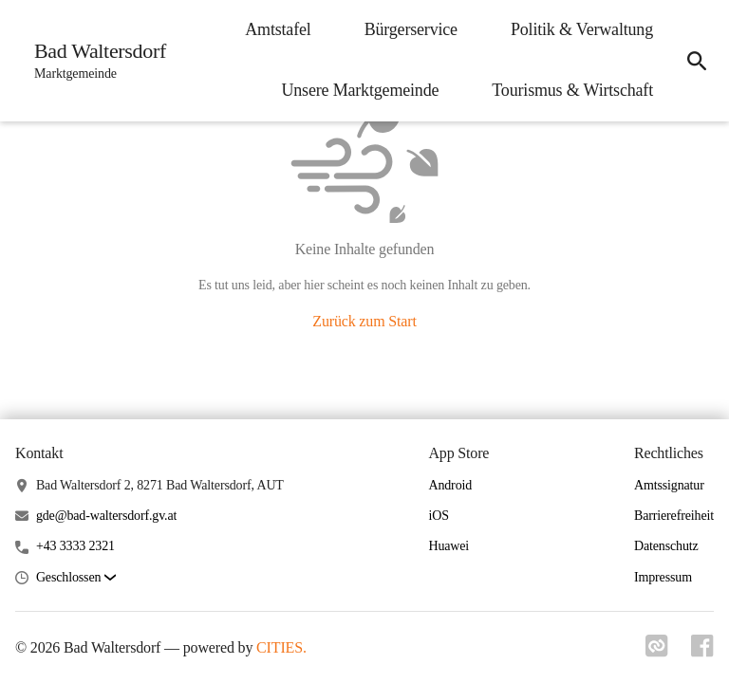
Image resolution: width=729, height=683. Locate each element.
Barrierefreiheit (674, 515)
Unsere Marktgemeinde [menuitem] (360, 90)
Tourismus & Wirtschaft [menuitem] (572, 90)
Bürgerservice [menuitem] (411, 29)
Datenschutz (666, 546)
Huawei (448, 546)
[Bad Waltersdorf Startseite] (94, 60)
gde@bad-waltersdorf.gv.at (106, 515)
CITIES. (281, 647)
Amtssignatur (669, 485)
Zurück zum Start (364, 321)
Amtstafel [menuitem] (277, 29)
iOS (438, 515)
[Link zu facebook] (702, 651)
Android (450, 485)
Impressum (663, 577)
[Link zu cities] (656, 651)
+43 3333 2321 (75, 546)
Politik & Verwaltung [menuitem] (582, 29)
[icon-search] (696, 60)
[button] (76, 578)
